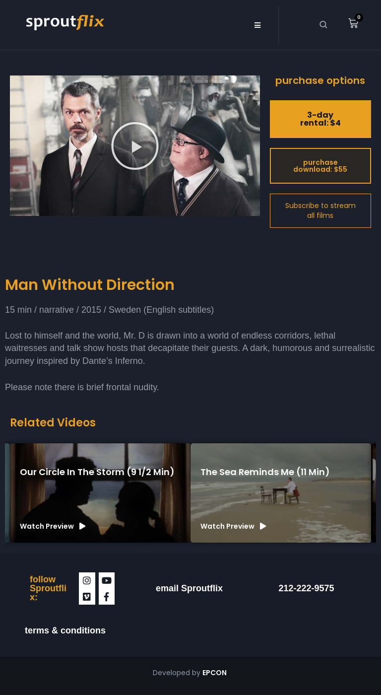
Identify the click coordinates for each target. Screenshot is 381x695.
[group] (100, 493)
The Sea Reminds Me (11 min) (265, 472)
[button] (257, 25)
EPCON (215, 673)
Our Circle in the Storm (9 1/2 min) (97, 472)
